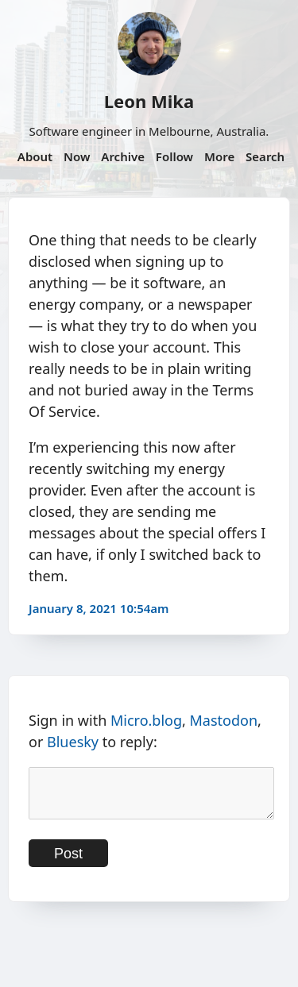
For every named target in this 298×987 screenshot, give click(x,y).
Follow (174, 156)
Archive (123, 156)
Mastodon (224, 720)
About (34, 156)
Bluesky (73, 741)
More (219, 156)
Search (265, 156)
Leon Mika (149, 101)
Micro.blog (146, 720)
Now (77, 156)
